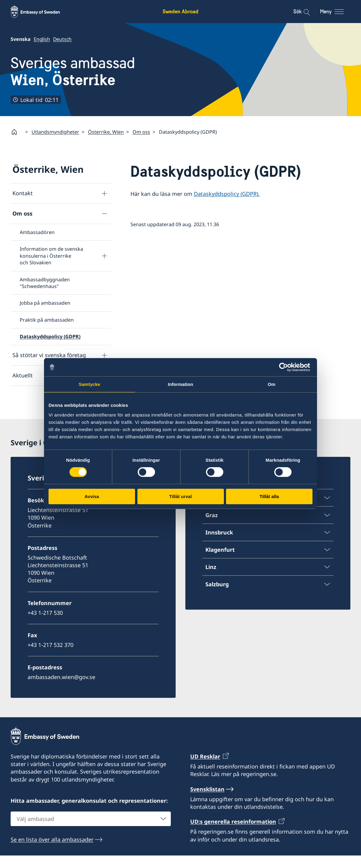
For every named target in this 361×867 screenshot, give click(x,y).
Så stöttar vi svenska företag (49, 355)
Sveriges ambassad (73, 71)
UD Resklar (205, 768)
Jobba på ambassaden (45, 303)
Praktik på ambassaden (47, 319)
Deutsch (62, 39)
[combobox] (91, 830)
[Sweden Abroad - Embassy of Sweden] (41, 11)
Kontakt (22, 193)
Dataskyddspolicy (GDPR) (50, 336)
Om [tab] (271, 384)
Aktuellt (22, 375)
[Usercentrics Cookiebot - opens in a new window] (285, 367)
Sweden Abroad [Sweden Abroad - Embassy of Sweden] (180, 11)
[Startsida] (17, 132)
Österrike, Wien (106, 132)
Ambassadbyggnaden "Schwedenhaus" (45, 283)
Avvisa (92, 496)
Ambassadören (37, 232)
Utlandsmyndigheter (55, 132)
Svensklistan (207, 800)
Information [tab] (180, 384)
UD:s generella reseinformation (233, 833)
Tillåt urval (180, 496)
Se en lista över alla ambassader (52, 851)
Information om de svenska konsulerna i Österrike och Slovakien (51, 256)
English (42, 39)
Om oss (141, 132)
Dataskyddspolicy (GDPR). (227, 193)
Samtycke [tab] (89, 384)
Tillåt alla (269, 496)
